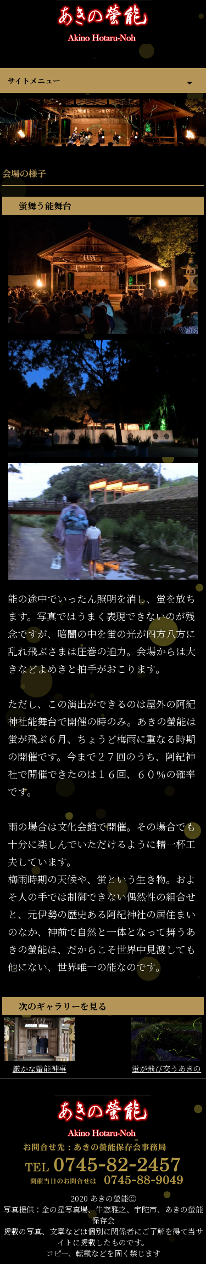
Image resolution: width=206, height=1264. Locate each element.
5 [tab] (136, 137)
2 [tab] (86, 137)
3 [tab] (103, 137)
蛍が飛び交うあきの (166, 1045)
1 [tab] (70, 137)
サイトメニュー (33, 80)
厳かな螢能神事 (39, 1045)
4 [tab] (119, 137)
